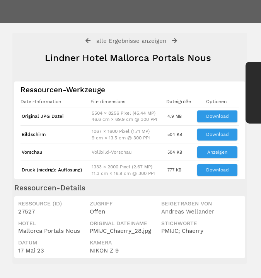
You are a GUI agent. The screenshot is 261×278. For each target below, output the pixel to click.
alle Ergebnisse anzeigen (131, 40)
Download (217, 116)
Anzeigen (217, 152)
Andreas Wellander (187, 211)
